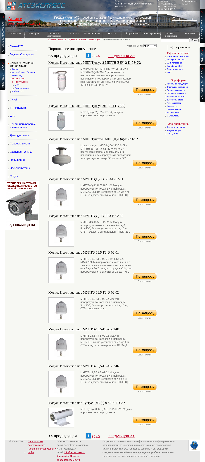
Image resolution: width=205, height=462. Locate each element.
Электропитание (20, 168)
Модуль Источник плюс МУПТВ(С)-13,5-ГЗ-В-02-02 (85, 216)
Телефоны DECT (175, 66)
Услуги (14, 176)
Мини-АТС (16, 46)
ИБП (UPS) (172, 133)
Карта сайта (63, 456)
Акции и (15, 18)
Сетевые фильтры (176, 127)
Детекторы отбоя (175, 100)
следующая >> (121, 55)
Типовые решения (150, 33)
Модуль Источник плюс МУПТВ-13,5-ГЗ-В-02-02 (83, 292)
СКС (12, 115)
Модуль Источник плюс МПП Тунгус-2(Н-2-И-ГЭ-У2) (86, 106)
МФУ (169, 72)
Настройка (73, 33)
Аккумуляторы (174, 130)
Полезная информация (170, 34)
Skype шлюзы (173, 112)
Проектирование (92, 33)
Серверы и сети (20, 143)
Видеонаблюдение (22, 54)
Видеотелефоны (175, 69)
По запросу (144, 90)
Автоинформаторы (176, 96)
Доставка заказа (36, 445)
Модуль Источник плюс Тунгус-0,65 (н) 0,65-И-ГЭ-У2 (86, 403)
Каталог (62, 39)
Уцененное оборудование (53, 34)
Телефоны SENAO (176, 59)
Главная (52, 39)
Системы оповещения (177, 87)
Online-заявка (184, 18)
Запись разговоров (176, 90)
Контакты (190, 33)
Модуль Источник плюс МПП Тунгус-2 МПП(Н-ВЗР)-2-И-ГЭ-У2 (94, 62)
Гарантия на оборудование (42, 448)
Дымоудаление (19, 135)
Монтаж (112, 33)
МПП (17, 85)
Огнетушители (22, 88)
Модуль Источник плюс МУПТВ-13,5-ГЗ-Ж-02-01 (83, 329)
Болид (15, 69)
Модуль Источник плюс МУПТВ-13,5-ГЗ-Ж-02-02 (83, 366)
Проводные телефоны (178, 56)
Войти (31, 452)
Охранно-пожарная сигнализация (84, 39)
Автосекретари (174, 103)
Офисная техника (21, 151)
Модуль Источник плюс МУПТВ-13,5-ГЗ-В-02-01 (83, 252)
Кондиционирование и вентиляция (23, 126)
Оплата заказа (35, 441)
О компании (14, 33)
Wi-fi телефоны (174, 63)
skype (202, 57)
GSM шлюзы (173, 116)
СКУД (13, 99)
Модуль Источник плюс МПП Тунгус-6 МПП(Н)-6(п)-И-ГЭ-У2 (93, 139)
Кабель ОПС (18, 91)
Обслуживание (131, 33)
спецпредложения (24, 24)
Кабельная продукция (177, 84)
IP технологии (18, 107)
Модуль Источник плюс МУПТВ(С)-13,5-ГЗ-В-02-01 (85, 179)
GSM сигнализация (176, 93)
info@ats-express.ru (74, 452)
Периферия (17, 159)
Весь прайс (34, 33)
